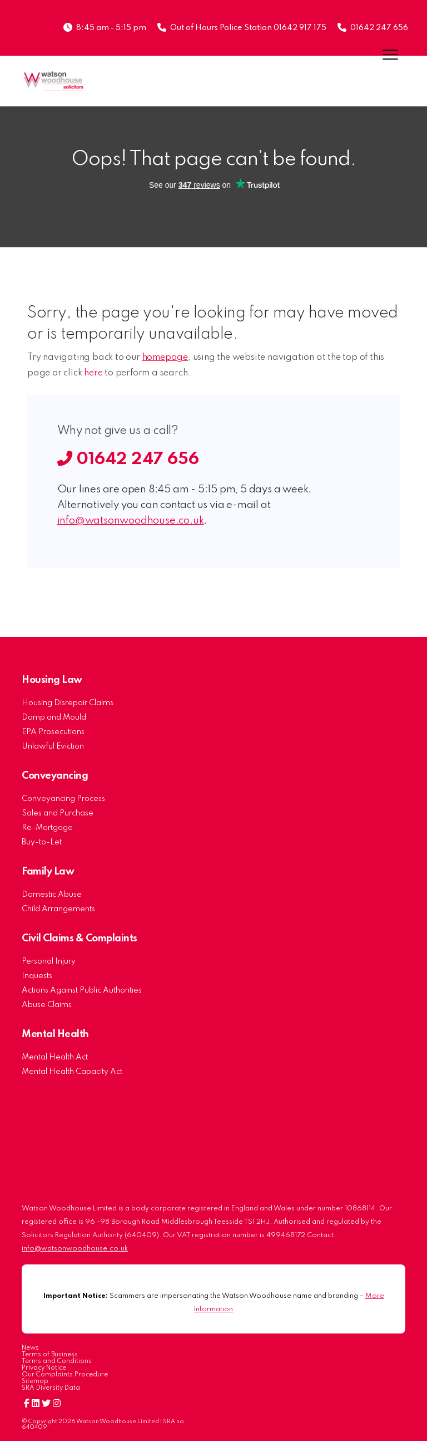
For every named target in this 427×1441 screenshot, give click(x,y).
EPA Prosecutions (53, 732)
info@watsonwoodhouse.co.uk (130, 521)
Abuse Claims (47, 1005)
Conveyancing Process (63, 799)
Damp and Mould (54, 717)
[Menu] (390, 54)
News (30, 1348)
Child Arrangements (58, 909)
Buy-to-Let (42, 842)
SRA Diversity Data (51, 1388)
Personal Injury (49, 961)
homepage (165, 357)
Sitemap (35, 1381)
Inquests (37, 976)
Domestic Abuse (52, 894)
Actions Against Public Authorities (82, 990)
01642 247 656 (379, 28)
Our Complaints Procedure (65, 1374)
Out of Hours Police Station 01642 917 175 (248, 28)
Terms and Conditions (57, 1361)
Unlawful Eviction (53, 746)
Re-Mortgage (47, 828)
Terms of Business (50, 1354)
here (93, 373)
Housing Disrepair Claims (67, 703)
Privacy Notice (44, 1368)
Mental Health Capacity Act (72, 1072)
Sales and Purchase (57, 813)
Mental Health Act (55, 1057)
